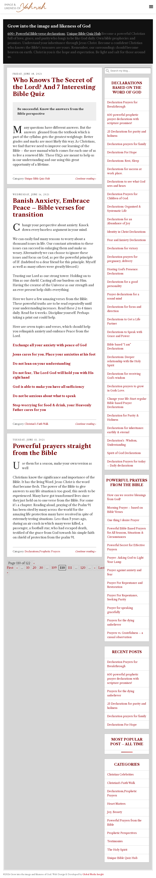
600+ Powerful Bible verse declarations (36, 34)
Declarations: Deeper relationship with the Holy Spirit (124, 361)
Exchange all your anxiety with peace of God (50, 345)
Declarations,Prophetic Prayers (42, 551)
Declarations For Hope (122, 152)
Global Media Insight (93, 874)
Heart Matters (116, 803)
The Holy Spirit (117, 849)
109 (54, 568)
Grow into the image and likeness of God (49, 26)
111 (70, 568)
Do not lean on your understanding (42, 364)
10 (28, 568)
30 (41, 568)
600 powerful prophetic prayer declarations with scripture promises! (123, 119)
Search (107, 71)
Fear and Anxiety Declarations (126, 240)
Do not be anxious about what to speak (44, 396)
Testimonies (115, 841)
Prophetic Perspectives (122, 833)
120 (82, 568)
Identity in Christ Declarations (126, 232)
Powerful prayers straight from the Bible (52, 449)
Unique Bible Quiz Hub (84, 34)
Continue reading (85, 178)
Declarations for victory (122, 248)
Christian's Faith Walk (36, 423)
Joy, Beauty (114, 812)
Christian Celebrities (120, 774)
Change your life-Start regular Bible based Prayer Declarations (126, 403)
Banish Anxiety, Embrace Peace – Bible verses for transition (51, 207)
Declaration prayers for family (126, 144)
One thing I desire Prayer (123, 520)
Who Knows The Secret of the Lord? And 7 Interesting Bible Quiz (54, 87)
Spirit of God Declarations (124, 453)
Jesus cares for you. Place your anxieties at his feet (54, 354)
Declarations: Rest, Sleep (123, 161)
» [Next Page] (94, 568)
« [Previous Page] (17, 568)
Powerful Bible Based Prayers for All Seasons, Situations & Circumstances (126, 533)
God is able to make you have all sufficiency (48, 387)
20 (34, 568)
